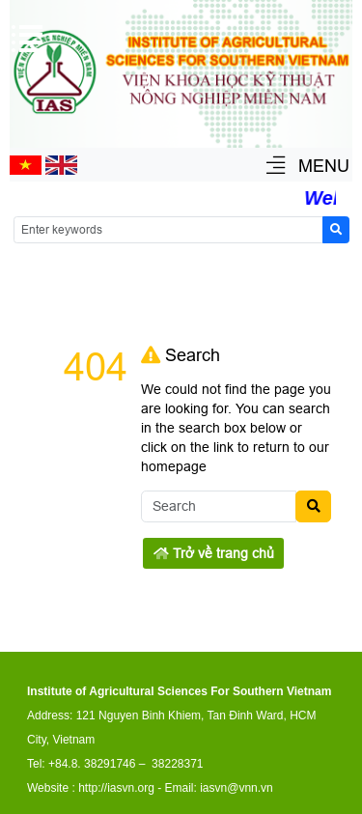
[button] (275, 166)
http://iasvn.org (116, 788)
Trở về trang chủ (213, 553)
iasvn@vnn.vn (236, 788)
